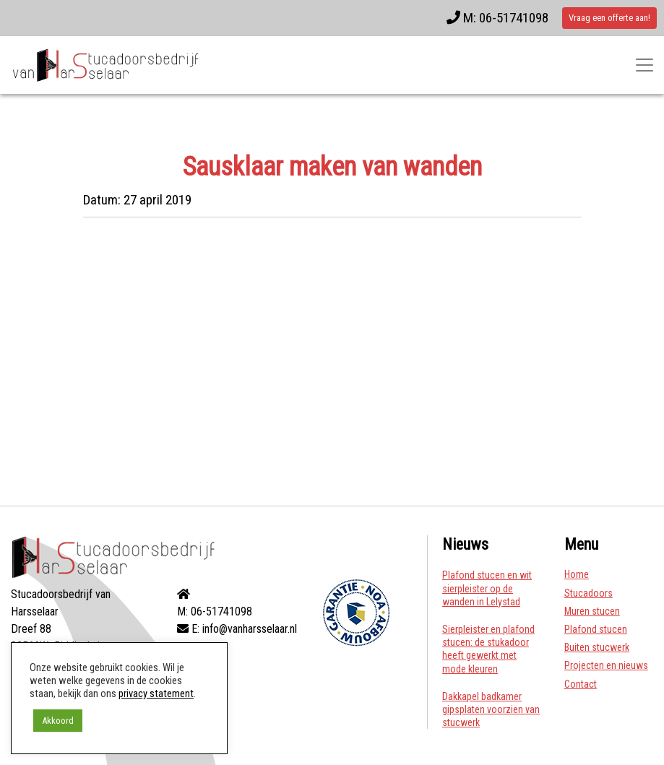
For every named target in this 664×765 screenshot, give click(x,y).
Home (576, 574)
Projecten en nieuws (606, 665)
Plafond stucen (595, 629)
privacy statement (156, 693)
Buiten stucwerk (596, 647)
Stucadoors (588, 593)
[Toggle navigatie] (644, 65)
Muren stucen (592, 611)
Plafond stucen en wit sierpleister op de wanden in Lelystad (487, 588)
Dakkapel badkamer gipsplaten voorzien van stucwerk (491, 709)
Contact (580, 684)
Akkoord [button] (58, 720)
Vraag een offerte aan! (609, 17)
